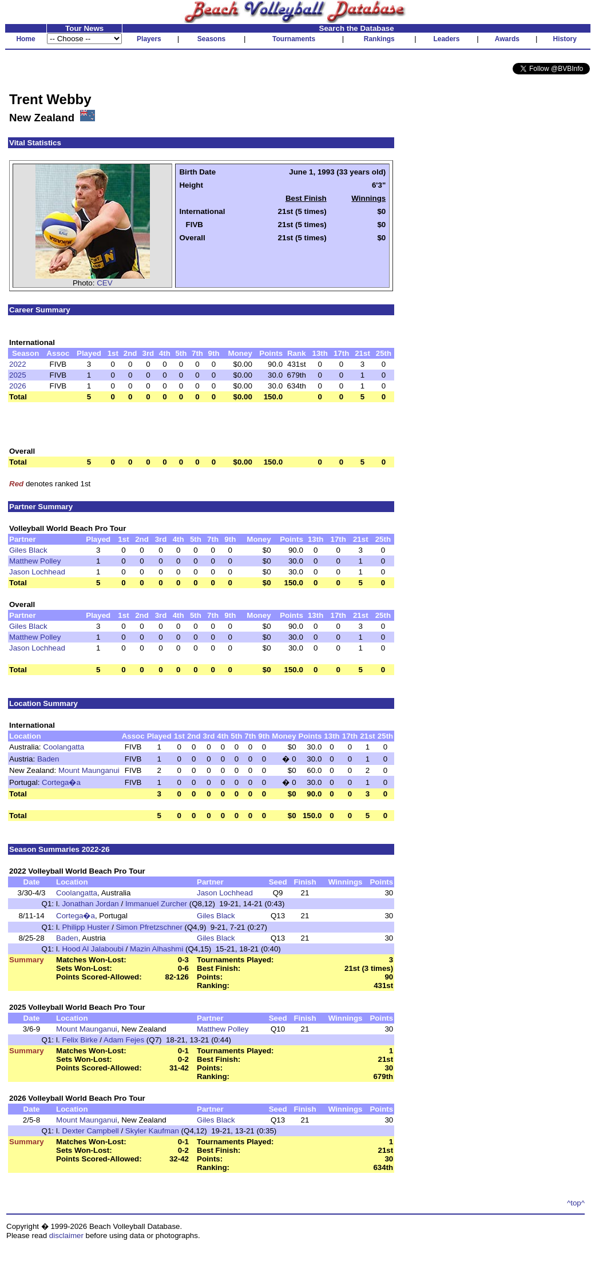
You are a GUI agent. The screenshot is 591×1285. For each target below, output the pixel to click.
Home (25, 39)
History (565, 39)
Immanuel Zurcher (156, 903)
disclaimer (66, 1235)
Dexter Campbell (90, 1131)
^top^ (576, 1203)
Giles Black (28, 550)
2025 (17, 375)
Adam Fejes (124, 1040)
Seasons (211, 39)
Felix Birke (79, 1040)
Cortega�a (61, 782)
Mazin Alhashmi (156, 949)
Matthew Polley (35, 561)
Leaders (446, 39)
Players (149, 39)
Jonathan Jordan (90, 903)
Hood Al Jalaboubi (92, 949)
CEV (104, 283)
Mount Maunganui (89, 770)
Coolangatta (63, 747)
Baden (48, 759)
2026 (17, 386)
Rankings (379, 39)
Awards (507, 39)
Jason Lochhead (37, 572)
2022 (17, 364)
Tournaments (293, 39)
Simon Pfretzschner (149, 927)
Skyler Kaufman (152, 1131)
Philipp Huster (85, 927)
